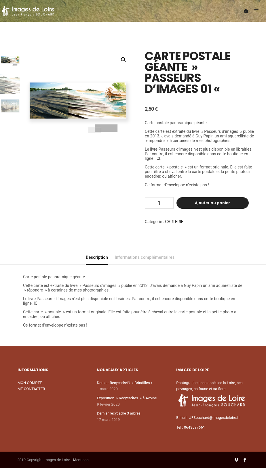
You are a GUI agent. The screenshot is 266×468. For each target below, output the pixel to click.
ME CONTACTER (31, 389)
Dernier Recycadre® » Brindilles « (125, 383)
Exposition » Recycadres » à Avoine (127, 398)
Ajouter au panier (212, 203)
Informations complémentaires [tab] (144, 257)
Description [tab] (97, 257)
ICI (157, 158)
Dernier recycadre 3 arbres (118, 413)
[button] (123, 60)
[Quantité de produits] (159, 203)
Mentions (81, 460)
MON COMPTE (30, 383)
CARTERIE (174, 221)
